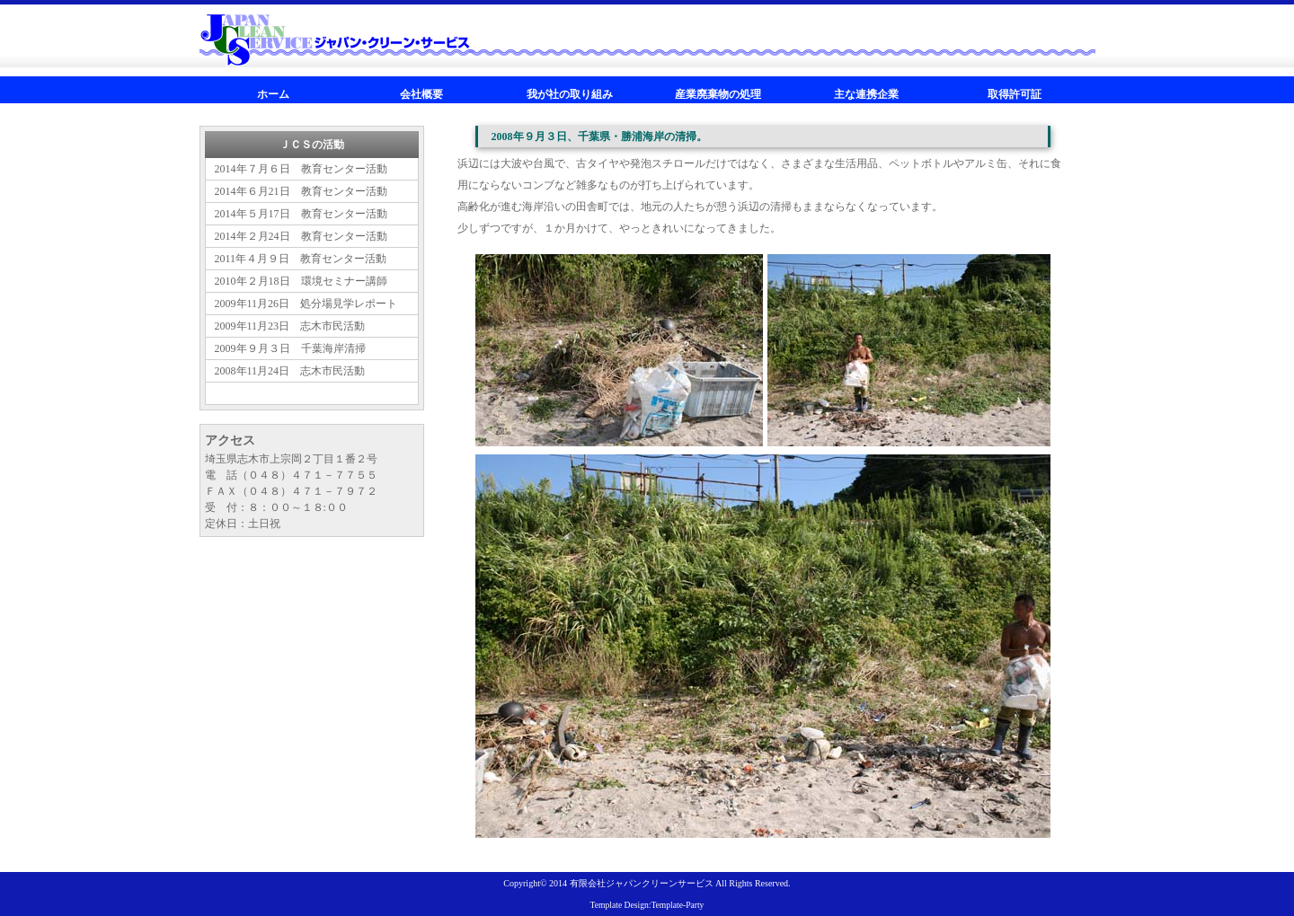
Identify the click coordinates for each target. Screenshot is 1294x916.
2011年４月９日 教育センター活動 (301, 258)
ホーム (273, 94)
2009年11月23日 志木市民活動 (290, 326)
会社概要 (421, 94)
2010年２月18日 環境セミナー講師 (301, 281)
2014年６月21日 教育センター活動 (301, 191)
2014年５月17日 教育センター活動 (301, 213)
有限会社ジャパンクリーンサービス (641, 883)
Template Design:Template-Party (647, 905)
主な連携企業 (866, 94)
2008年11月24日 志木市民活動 (290, 371)
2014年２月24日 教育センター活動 (301, 236)
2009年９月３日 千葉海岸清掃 (290, 348)
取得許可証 (1014, 94)
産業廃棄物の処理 (718, 94)
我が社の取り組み (570, 94)
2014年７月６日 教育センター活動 (301, 169)
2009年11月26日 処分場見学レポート (306, 303)
